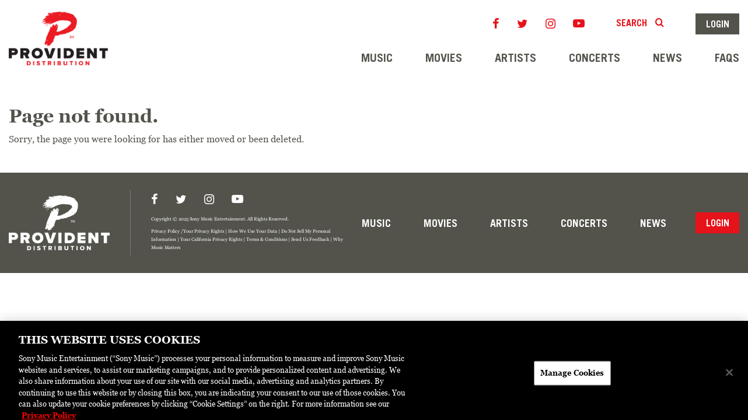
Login (717, 24)
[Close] (729, 376)
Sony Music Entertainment (217, 218)
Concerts (594, 58)
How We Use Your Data (252, 231)
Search (641, 23)
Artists (515, 58)
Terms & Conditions (266, 239)
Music (377, 58)
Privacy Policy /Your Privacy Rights (187, 231)
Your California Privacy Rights (211, 239)
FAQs (727, 58)
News (667, 58)
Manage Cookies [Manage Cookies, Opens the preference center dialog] (572, 376)
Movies (443, 58)
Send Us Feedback (310, 239)
